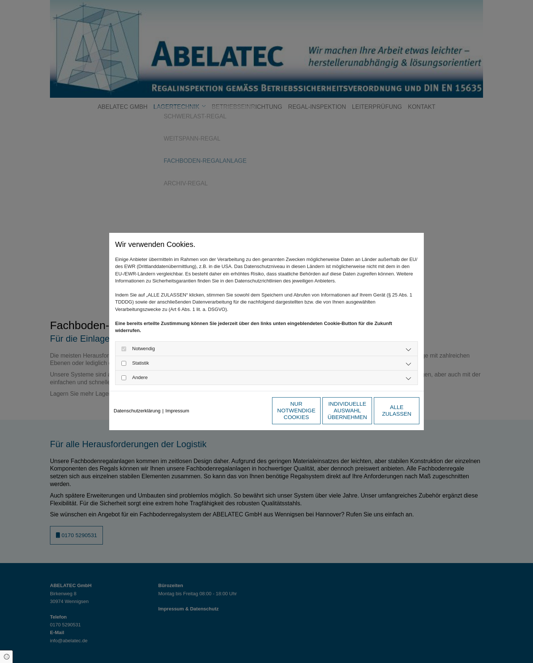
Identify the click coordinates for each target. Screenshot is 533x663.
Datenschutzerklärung (137, 410)
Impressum (177, 410)
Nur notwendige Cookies (245, 410)
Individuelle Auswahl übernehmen (315, 410)
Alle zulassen (385, 410)
